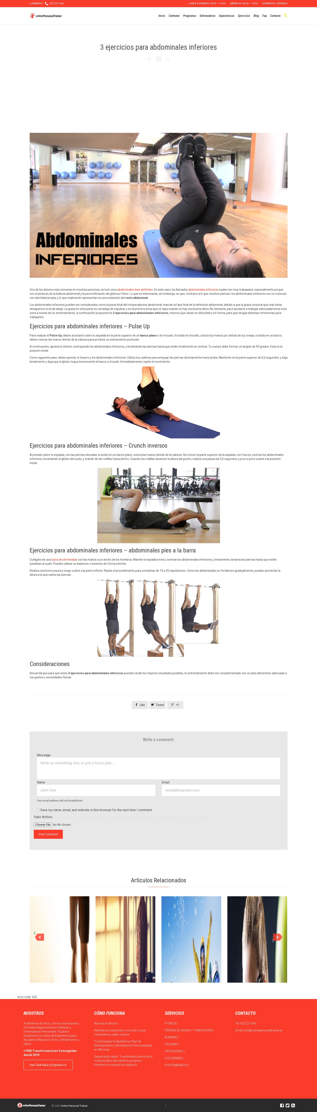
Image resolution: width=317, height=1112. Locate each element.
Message (44, 755)
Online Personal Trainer (74, 1105)
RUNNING (172, 1037)
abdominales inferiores (203, 289)
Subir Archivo (120, 817)
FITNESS (171, 1023)
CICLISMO (172, 1044)
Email (165, 782)
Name (41, 782)
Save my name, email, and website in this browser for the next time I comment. (94, 810)
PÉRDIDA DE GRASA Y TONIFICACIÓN (189, 1030)
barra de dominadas (64, 559)
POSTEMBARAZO (177, 1065)
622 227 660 (248, 1023)
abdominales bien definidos (135, 289)
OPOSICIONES (175, 1051)
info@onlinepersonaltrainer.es (263, 1030)
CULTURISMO (174, 1058)
